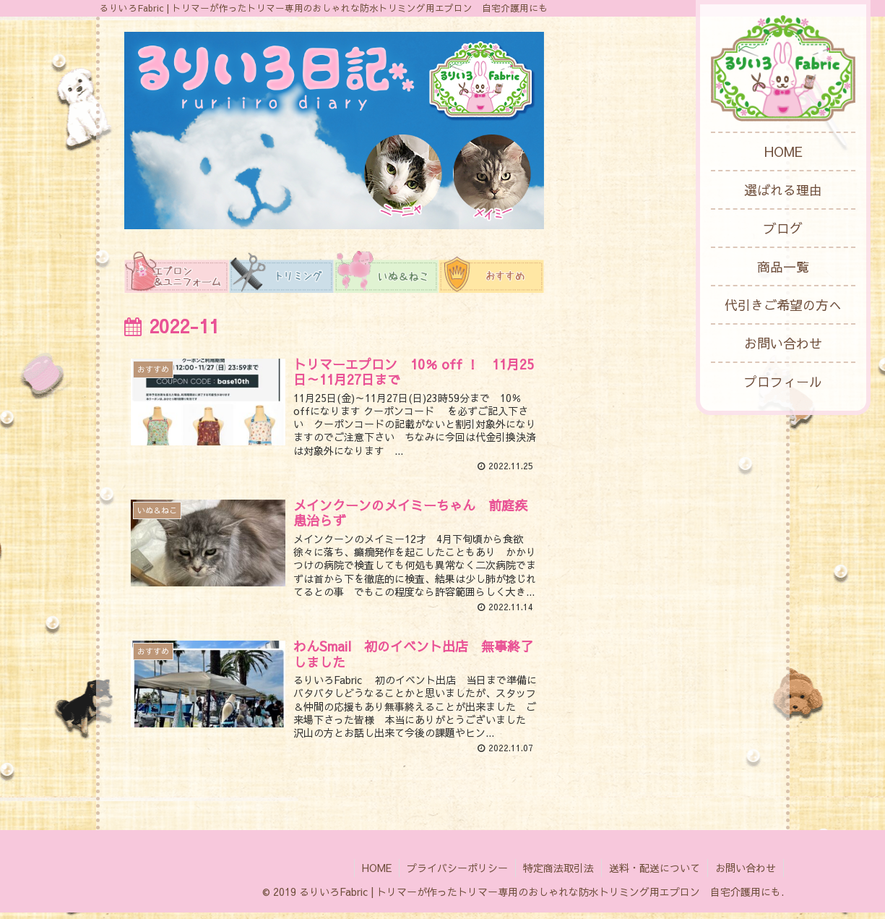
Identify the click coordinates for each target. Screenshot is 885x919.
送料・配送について (654, 874)
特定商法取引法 (558, 874)
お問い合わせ (745, 874)
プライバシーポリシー (457, 874)
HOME (377, 874)
